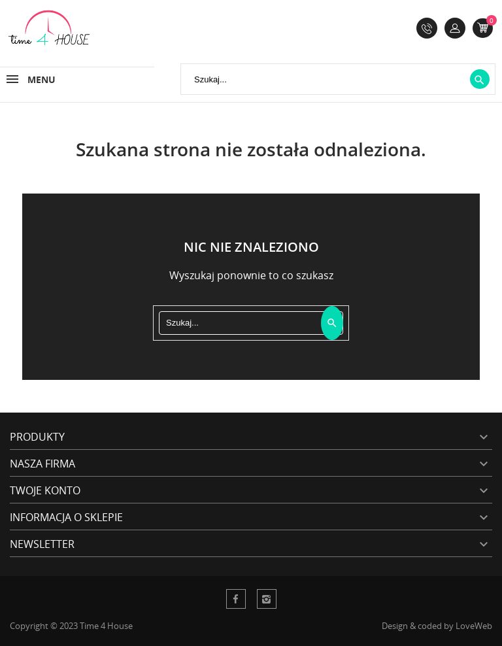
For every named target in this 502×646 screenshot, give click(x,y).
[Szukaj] (338, 79)
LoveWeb (474, 626)
